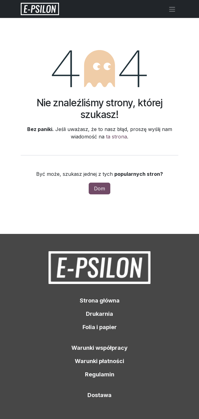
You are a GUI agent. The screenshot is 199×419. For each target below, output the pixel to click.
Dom (99, 188)
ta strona (116, 136)
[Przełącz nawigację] (172, 8)
